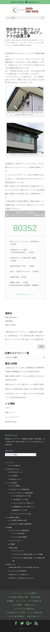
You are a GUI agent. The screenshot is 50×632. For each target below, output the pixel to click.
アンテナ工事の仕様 (18, 533)
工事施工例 (22, 45)
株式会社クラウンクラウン (16, 332)
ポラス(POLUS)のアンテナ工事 (22, 496)
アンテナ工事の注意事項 (20, 537)
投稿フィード (10, 412)
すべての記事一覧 (15, 465)
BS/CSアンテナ (37, 40)
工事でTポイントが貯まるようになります (21, 578)
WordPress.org (10, 422)
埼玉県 (15, 45)
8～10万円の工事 (25, 40)
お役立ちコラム (11, 564)
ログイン (8, 408)
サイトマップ (20, 601)
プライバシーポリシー (16, 540)
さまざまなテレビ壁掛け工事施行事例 (20, 524)
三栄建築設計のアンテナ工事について (24, 506)
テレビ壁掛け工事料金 (13, 517)
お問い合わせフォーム (25, 294)
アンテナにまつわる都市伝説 (18, 571)
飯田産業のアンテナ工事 (20, 510)
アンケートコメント (18, 551)
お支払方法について (15, 479)
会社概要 (9, 527)
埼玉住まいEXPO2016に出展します (18, 389)
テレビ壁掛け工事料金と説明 (18, 520)
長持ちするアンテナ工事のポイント (18, 384)
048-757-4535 (10, 325)
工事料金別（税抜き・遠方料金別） (32, 439)
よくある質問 (13, 475)
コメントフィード (12, 417)
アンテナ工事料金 (12, 483)
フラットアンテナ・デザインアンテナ (27, 43)
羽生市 (29, 45)
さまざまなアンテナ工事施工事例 (19, 489)
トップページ (10, 462)
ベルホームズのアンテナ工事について (24, 503)
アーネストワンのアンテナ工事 (22, 514)
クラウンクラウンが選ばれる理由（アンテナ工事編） (28, 554)
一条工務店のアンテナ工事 (20, 499)
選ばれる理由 (13, 548)
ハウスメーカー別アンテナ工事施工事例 (21, 493)
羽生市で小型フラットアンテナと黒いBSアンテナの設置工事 (24, 337)
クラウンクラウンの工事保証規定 (19, 530)
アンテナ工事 (9, 43)
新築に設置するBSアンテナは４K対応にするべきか (24, 376)
